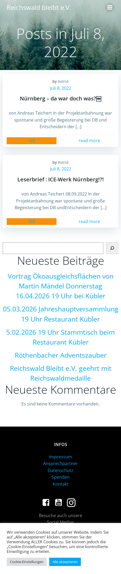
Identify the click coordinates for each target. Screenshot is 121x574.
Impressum (60, 457)
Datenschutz (60, 470)
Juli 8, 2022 (60, 88)
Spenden (61, 477)
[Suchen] (112, 248)
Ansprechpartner (60, 463)
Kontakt (61, 484)
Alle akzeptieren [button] (65, 561)
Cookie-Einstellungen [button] (26, 561)
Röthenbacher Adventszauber (61, 355)
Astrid (63, 81)
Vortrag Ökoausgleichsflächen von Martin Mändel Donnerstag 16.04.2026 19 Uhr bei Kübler (61, 286)
